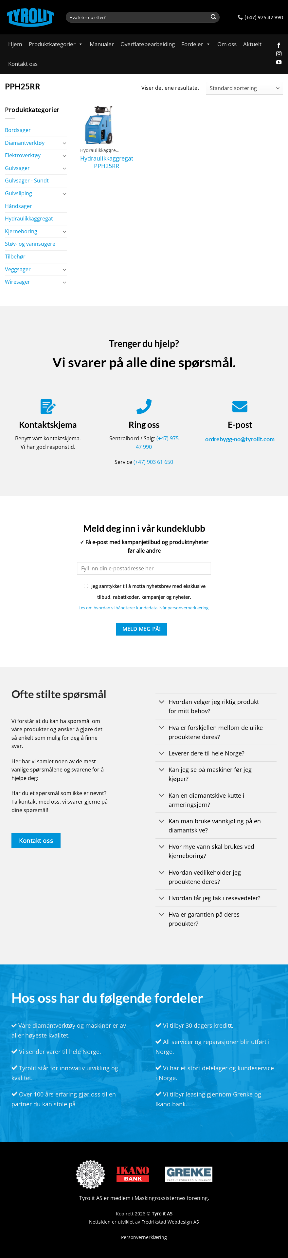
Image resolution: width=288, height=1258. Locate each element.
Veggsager (18, 269)
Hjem (15, 44)
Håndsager (18, 206)
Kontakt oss (23, 63)
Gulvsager (17, 168)
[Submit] (213, 17)
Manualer (102, 44)
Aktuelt (252, 44)
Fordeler (196, 44)
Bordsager (18, 130)
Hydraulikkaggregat (29, 218)
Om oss (227, 44)
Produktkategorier (56, 44)
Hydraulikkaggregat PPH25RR (106, 162)
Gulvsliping (18, 193)
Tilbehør (15, 256)
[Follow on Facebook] (278, 45)
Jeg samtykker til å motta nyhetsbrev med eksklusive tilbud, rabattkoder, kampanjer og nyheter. (145, 591)
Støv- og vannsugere (30, 243)
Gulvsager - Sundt (27, 180)
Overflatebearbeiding (147, 44)
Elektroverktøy (23, 155)
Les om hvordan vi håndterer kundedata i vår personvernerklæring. (144, 608)
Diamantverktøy (25, 142)
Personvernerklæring (144, 1237)
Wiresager (17, 281)
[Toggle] (64, 143)
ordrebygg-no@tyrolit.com (240, 439)
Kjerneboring (21, 231)
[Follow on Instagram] (278, 54)
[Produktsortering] (244, 88)
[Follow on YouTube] (278, 63)
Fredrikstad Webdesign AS (170, 1222)
